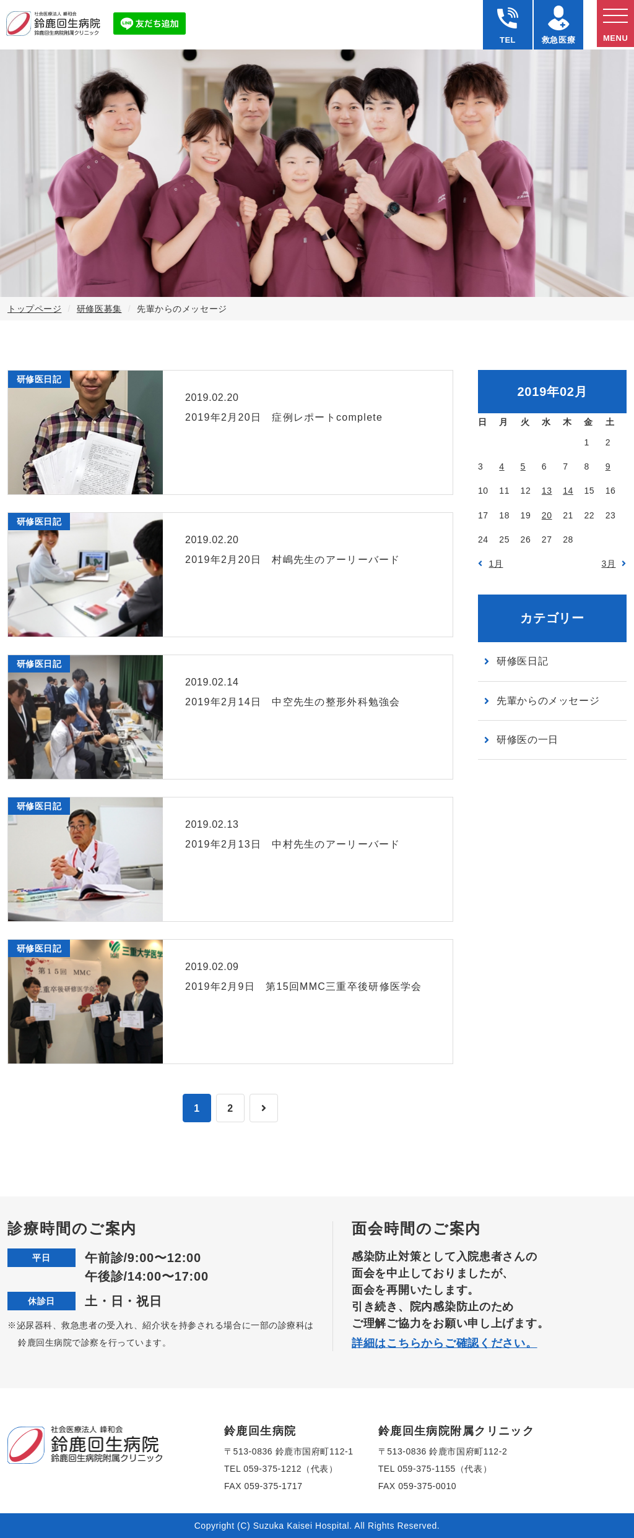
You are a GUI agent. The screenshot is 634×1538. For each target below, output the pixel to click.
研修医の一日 (527, 739)
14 (568, 491)
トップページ (34, 309)
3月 (609, 564)
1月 (496, 564)
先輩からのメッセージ (548, 700)
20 (547, 515)
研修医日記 (522, 661)
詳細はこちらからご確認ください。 (444, 1343)
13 (547, 491)
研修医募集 (99, 309)
